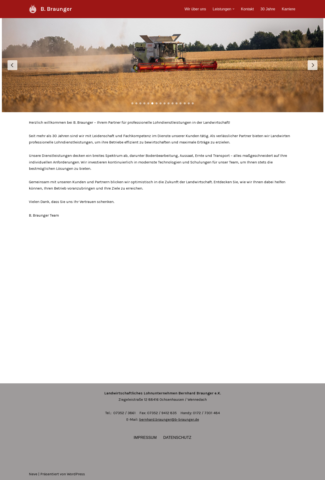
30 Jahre (268, 9)
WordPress (76, 474)
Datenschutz (177, 438)
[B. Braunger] (50, 9)
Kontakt (247, 9)
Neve (33, 474)
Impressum (145, 438)
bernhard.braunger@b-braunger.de (169, 419)
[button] (234, 9)
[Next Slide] (312, 65)
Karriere (288, 9)
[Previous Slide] (12, 65)
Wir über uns (196, 9)
